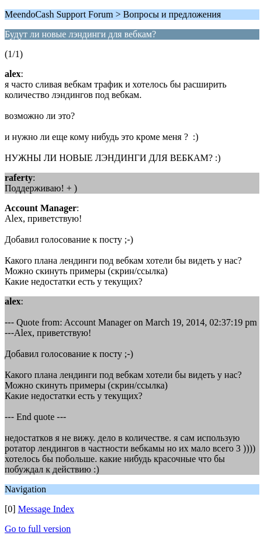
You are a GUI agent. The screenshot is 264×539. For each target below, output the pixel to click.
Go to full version (38, 529)
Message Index (46, 509)
